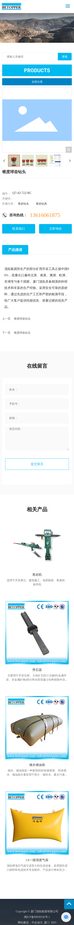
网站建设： (25, 922)
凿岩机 (37, 574)
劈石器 (37, 669)
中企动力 (37, 922)
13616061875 (45, 215)
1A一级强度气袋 (37, 860)
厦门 (47, 922)
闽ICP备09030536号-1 (37, 917)
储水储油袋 (37, 764)
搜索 (64, 56)
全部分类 (37, 81)
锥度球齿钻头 (22, 318)
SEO (53, 922)
